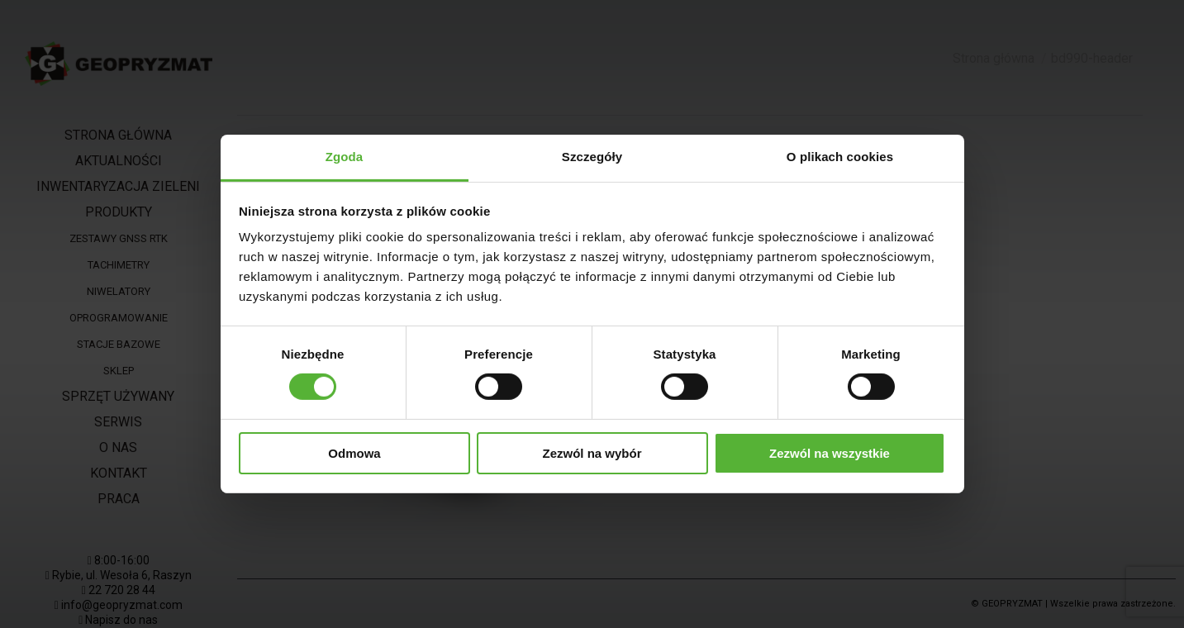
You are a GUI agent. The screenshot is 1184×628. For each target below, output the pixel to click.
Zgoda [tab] (345, 157)
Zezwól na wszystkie (829, 453)
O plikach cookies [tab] (840, 157)
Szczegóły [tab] (592, 157)
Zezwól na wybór (591, 453)
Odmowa (354, 453)
